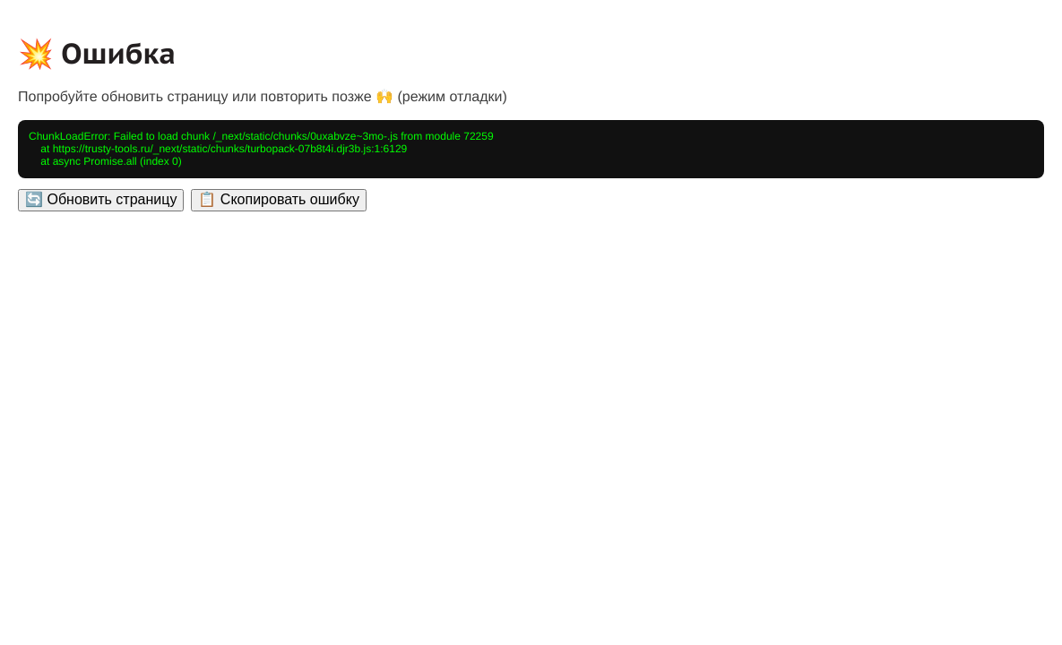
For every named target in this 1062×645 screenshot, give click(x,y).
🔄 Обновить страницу (101, 199)
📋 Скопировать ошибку (278, 199)
